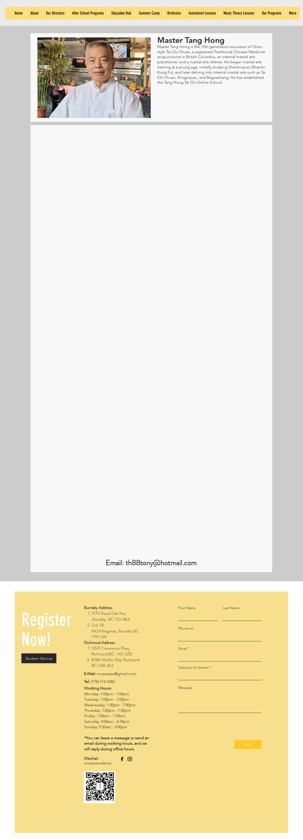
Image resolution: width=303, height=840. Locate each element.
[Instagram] (130, 759)
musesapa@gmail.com (116, 673)
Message (185, 687)
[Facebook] (122, 759)
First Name (186, 608)
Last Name (231, 608)
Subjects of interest (193, 667)
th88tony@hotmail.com (161, 563)
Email (182, 648)
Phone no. (186, 628)
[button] (38, 658)
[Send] (248, 744)
